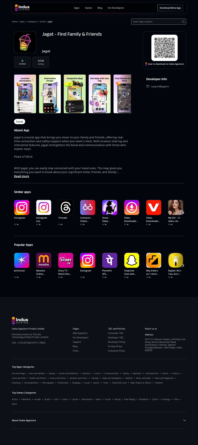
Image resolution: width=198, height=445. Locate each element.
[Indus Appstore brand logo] (44, 7)
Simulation (143, 399)
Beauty (52, 373)
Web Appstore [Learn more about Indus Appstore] (80, 333)
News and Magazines (164, 378)
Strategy (166, 399)
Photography (48, 382)
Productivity (63, 382)
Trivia (176, 399)
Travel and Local (119, 382)
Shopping (76, 382)
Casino (65, 399)
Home (14, 21)
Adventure (26, 399)
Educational (87, 399)
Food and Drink (19, 378)
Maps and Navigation (112, 378)
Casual (75, 399)
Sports (96, 382)
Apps (22, 21)
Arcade (38, 399)
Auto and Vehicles (37, 373)
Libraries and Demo (78, 378)
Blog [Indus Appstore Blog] (100, 7)
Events (165, 373)
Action (15, 399)
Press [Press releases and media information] (76, 350)
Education (137, 373)
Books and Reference (68, 373)
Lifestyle (95, 378)
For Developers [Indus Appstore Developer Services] (116, 7)
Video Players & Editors (140, 382)
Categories (32, 21)
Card (56, 399)
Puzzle (108, 399)
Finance (175, 373)
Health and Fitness (37, 378)
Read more (21, 176)
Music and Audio (143, 378)
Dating (126, 373)
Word (14, 404)
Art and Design (18, 373)
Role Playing (129, 399)
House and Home (58, 378)
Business (86, 373)
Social (42, 21)
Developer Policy (116, 342)
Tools (105, 382)
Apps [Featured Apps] (76, 7)
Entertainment (151, 373)
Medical (128, 378)
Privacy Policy (115, 346)
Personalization (31, 382)
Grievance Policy (116, 350)
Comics (97, 373)
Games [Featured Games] (88, 7)
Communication (112, 373)
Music (98, 399)
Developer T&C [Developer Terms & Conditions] (116, 337)
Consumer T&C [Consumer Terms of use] (115, 333)
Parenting (16, 382)
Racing (117, 399)
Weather (159, 382)
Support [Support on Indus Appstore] (77, 342)
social (19, 121)
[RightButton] (128, 94)
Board (47, 399)
